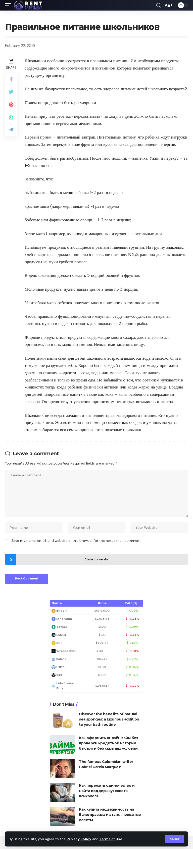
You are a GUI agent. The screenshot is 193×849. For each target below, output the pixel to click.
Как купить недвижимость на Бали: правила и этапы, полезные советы (110, 814)
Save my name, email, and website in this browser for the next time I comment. (76, 541)
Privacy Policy (79, 839)
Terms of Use (111, 839)
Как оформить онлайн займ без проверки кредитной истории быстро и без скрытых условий (108, 743)
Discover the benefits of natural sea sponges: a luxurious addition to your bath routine (109, 719)
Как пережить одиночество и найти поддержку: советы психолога (106, 790)
